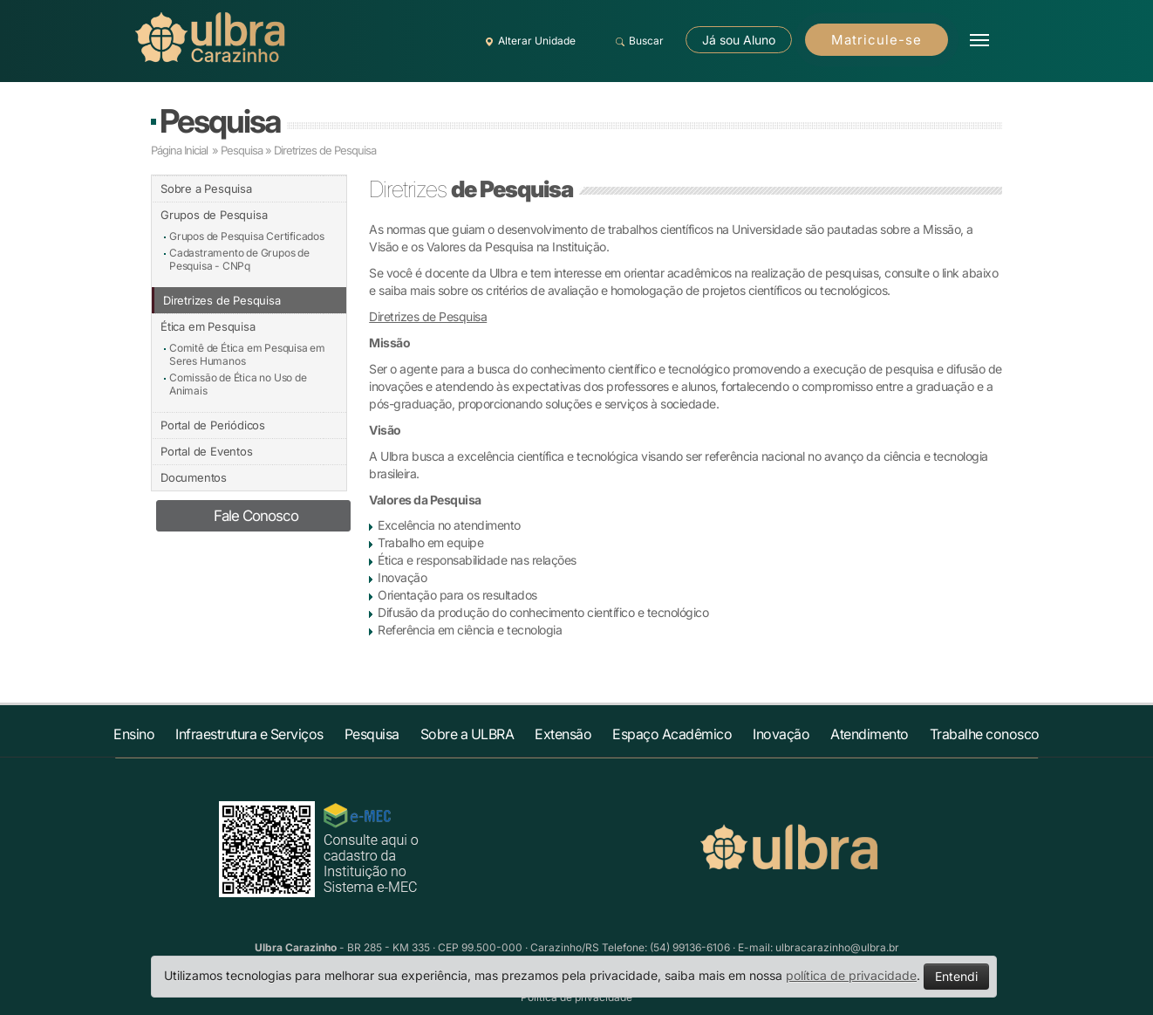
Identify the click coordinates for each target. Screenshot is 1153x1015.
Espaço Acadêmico (672, 734)
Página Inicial (179, 150)
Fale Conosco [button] (256, 516)
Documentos (193, 477)
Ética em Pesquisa (208, 326)
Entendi (956, 976)
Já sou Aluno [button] (738, 39)
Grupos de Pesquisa (213, 215)
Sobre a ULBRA (467, 734)
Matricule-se (876, 39)
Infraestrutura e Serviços (249, 734)
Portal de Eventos (206, 451)
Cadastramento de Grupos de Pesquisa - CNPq (239, 259)
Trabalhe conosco (985, 734)
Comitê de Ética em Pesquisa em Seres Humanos (247, 354)
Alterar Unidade (528, 41)
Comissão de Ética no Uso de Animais (238, 384)
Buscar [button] (637, 41)
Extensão (563, 734)
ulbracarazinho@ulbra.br (837, 947)
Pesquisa (220, 121)
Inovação (781, 734)
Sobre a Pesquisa (206, 188)
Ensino (133, 734)
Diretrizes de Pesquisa (222, 300)
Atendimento (869, 734)
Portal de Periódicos (212, 425)
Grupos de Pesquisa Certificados (246, 236)
